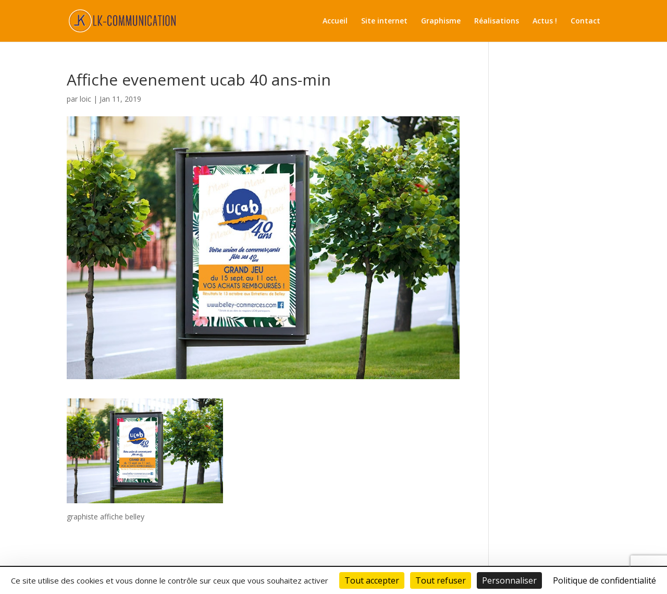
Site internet (384, 21)
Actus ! (545, 21)
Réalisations (496, 21)
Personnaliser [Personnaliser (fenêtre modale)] (509, 580)
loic (85, 99)
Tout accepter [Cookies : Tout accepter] (371, 580)
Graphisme (441, 21)
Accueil (335, 21)
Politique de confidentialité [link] (604, 580)
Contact (585, 21)
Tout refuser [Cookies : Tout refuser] (440, 580)
